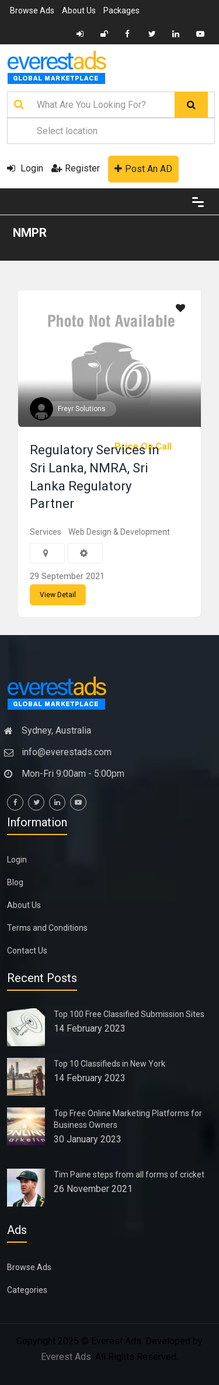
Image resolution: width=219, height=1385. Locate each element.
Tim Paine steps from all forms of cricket (129, 1174)
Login (25, 168)
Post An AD (143, 168)
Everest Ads (66, 1356)
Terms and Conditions (47, 927)
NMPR (30, 233)
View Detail (58, 595)
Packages (121, 10)
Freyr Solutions (82, 409)
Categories (27, 1290)
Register (75, 168)
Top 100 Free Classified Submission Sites (129, 1014)
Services (45, 532)
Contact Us (27, 950)
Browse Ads (32, 10)
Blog (15, 882)
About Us (79, 10)
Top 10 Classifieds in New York (109, 1063)
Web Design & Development (119, 532)
